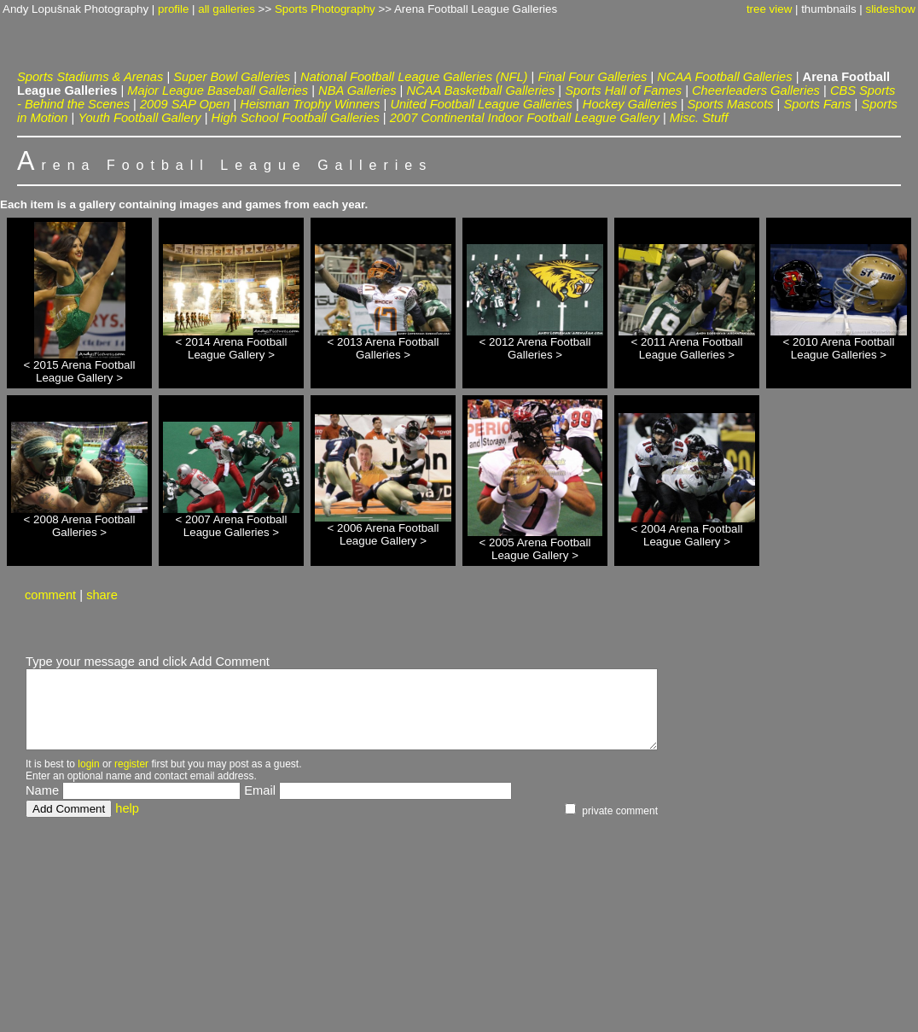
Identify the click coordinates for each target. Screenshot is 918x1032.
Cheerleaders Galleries (756, 90)
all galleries (226, 9)
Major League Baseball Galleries (217, 90)
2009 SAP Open (185, 104)
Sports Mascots (731, 104)
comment (50, 595)
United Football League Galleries (481, 104)
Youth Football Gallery (139, 118)
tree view (769, 9)
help (127, 808)
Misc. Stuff (699, 118)
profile (173, 9)
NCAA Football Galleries (724, 77)
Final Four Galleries (592, 77)
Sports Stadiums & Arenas (90, 77)
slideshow (890, 9)
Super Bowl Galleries (231, 77)
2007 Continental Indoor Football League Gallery (524, 118)
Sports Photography (325, 9)
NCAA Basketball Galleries (481, 90)
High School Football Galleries (296, 118)
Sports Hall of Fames (623, 90)
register (131, 764)
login (88, 764)
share (102, 595)
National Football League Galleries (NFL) (413, 77)
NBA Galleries (357, 90)
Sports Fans (817, 104)
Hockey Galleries (630, 104)
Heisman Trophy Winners (310, 104)
